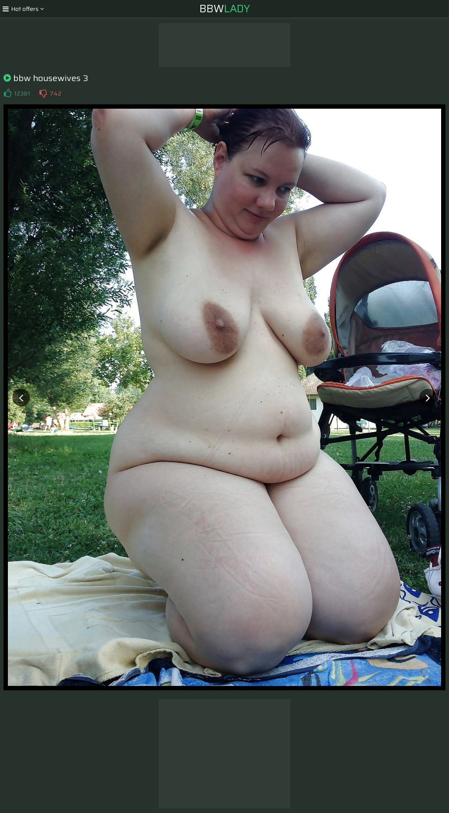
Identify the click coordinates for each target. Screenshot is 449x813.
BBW (225, 8)
